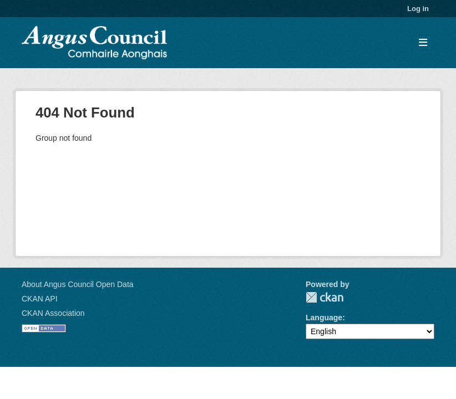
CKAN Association (53, 313)
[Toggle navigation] (423, 43)
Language (324, 317)
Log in (418, 8)
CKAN (324, 297)
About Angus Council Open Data (78, 284)
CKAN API (40, 298)
